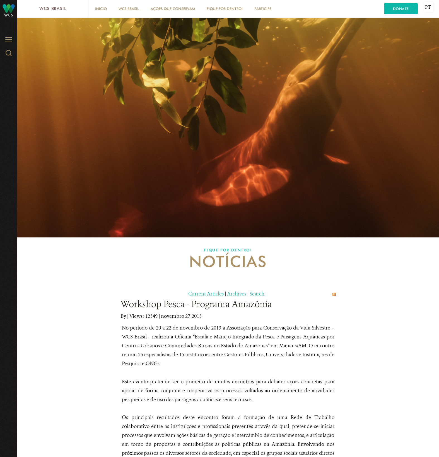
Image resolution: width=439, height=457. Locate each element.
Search (257, 293)
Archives (236, 293)
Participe (262, 8)
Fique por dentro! (225, 8)
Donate (401, 8)
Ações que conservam (173, 8)
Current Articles (206, 293)
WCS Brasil (52, 8)
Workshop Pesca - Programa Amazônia (196, 304)
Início (101, 8)
